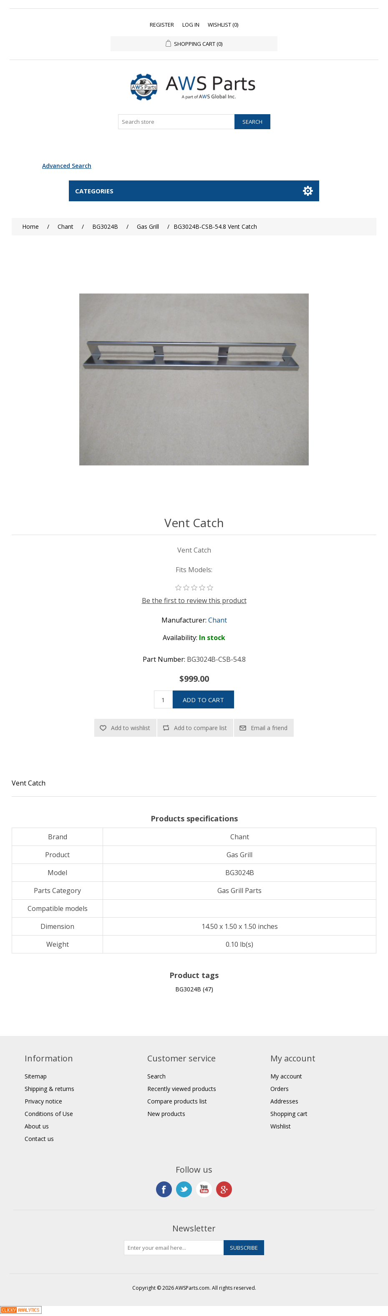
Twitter (184, 1189)
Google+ (224, 1189)
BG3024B (188, 989)
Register (162, 24)
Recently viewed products (181, 1089)
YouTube (204, 1189)
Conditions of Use (49, 1114)
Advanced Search (66, 166)
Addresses (284, 1101)
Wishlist (280, 1126)
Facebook (164, 1189)
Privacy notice (43, 1101)
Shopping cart (288, 1114)
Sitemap (36, 1076)
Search (156, 1076)
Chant (217, 620)
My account (286, 1076)
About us (37, 1126)
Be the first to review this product (194, 600)
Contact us (39, 1139)
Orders (279, 1089)
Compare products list (177, 1101)
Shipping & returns (49, 1089)
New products (166, 1114)
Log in (190, 24)
